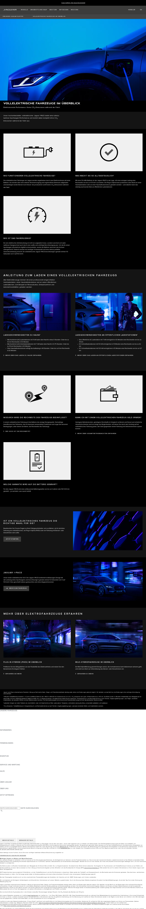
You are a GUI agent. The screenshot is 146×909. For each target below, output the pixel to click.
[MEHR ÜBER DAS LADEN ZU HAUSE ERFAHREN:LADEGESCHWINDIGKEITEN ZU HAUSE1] (22, 355)
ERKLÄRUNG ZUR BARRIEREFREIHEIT (15, 824)
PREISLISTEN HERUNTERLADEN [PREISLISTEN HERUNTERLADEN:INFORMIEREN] (13, 732)
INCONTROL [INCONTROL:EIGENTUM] (5, 760)
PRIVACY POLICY (7, 817)
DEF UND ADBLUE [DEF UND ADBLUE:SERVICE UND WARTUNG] (7, 769)
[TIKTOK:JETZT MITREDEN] (4, 799)
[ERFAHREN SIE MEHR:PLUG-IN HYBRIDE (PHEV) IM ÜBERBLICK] (12, 674)
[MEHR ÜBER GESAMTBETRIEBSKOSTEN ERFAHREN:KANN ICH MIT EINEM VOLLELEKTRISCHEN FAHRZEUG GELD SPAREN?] (95, 434)
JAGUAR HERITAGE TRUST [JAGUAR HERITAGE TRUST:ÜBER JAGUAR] (10, 786)
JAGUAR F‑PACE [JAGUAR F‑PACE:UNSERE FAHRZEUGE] (6, 713)
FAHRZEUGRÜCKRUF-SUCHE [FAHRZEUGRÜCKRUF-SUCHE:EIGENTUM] (11, 762)
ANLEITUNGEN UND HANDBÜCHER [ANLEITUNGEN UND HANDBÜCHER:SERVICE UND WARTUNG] (14, 767)
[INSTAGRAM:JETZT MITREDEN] (5, 797)
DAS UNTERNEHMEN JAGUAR (12, 822)
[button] (24, 10)
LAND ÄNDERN (6, 813)
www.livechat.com (33, 895)
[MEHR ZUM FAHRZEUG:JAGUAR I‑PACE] (16, 588)
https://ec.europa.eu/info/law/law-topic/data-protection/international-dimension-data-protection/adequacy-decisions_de (72, 902)
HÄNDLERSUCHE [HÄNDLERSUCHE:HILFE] (7, 778)
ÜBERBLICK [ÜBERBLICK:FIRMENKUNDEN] (4, 745)
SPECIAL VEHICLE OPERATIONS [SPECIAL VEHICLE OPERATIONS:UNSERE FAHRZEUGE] (12, 726)
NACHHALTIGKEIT (7, 793)
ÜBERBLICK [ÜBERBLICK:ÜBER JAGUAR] (4, 784)
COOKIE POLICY (6, 819)
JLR (1, 791)
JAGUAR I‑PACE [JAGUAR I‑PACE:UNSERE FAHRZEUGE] (6, 717)
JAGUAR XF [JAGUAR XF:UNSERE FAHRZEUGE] (4, 723)
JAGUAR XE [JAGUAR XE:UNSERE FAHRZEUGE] (4, 721)
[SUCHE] (1, 810)
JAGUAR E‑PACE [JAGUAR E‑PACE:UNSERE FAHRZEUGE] (6, 715)
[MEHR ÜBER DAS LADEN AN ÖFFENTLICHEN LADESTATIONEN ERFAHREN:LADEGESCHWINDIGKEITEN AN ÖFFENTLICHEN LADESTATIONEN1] (104, 355)
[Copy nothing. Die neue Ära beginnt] (73, 3)
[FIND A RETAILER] (130, 9)
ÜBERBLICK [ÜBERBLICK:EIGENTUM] (4, 758)
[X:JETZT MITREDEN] (1, 806)
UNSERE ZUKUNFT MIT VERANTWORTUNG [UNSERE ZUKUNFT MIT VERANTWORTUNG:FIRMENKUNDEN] (17, 749)
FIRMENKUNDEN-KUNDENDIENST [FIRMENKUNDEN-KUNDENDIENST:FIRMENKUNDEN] (13, 752)
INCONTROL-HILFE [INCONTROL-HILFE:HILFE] (7, 780)
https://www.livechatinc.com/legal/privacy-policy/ (17, 905)
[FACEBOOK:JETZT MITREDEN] (5, 804)
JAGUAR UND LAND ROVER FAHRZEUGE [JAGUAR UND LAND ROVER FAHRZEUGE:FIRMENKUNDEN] (16, 747)
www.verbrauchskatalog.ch (91, 867)
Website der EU (64, 846)
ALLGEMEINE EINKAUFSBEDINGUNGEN (15, 815)
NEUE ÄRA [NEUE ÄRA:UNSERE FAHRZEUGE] (4, 728)
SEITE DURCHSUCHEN (30, 808)
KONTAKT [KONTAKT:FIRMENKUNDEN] (4, 754)
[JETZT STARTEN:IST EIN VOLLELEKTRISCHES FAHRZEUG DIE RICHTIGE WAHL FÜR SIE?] (12, 539)
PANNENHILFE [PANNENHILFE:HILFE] (5, 773)
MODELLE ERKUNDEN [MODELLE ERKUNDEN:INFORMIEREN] (9, 736)
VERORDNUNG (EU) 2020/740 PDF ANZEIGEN (13, 855)
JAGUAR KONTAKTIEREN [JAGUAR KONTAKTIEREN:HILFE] (10, 775)
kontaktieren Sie (65, 848)
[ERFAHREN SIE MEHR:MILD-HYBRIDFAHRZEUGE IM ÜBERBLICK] (84, 674)
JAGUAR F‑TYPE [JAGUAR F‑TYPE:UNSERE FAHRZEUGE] (6, 719)
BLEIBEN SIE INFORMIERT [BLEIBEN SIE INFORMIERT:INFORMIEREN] (10, 734)
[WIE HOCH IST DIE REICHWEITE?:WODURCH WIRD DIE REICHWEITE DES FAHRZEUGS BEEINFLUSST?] (16, 431)
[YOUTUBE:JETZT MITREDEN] (5, 801)
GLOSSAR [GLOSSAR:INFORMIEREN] (4, 739)
